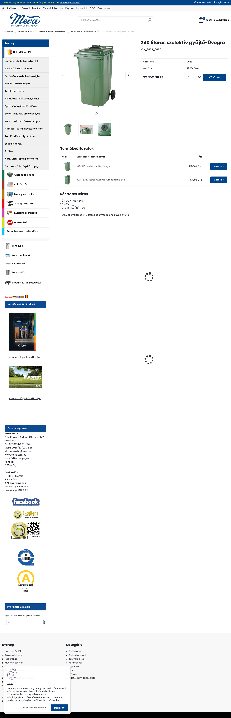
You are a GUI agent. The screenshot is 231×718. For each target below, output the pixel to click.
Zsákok (9, 151)
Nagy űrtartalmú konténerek (21, 158)
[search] (149, 21)
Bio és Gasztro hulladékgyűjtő (22, 76)
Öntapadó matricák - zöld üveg (205, 272)
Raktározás (17, 184)
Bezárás (59, 707)
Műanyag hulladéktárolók (83, 31)
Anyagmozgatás (20, 203)
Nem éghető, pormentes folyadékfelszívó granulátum (207, 364)
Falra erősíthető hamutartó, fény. (163, 363)
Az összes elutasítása (34, 707)
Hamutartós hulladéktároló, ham (24, 128)
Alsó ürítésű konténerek (18, 68)
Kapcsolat (81, 8)
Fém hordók (15, 272)
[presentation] (63, 75)
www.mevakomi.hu (15, 454)
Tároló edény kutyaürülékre (20, 136)
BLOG (92, 8)
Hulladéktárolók (26, 31)
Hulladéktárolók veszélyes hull (22, 98)
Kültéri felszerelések (22, 213)
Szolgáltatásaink (31, 8)
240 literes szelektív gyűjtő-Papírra (121, 280)
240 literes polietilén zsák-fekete (77, 363)
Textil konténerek (14, 91)
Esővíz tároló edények (17, 83)
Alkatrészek (15, 263)
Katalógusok (67, 8)
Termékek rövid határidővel (22, 231)
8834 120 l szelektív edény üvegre (93, 166)
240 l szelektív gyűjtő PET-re (78, 278)
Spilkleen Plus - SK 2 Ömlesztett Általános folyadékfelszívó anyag (123, 365)
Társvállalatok (50, 8)
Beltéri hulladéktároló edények (22, 113)
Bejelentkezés (204, 2)
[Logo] (22, 20)
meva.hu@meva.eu (70, 2)
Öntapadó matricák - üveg (163, 270)
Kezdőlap (8, 31)
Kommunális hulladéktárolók (52, 31)
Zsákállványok (13, 143)
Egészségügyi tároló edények (22, 106)
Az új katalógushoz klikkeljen (25, 357)
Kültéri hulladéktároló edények (22, 121)
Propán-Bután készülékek (23, 283)
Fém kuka (14, 246)
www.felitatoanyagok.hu (18, 458)
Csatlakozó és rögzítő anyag (22, 166)
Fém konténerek (17, 255)
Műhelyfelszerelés (20, 194)
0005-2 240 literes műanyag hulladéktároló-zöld (100, 179)
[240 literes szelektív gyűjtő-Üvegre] (95, 75)
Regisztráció (222, 2)
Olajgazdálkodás (20, 175)
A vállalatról (13, 8)
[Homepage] (3, 8)
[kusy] (188, 77)
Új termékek (17, 222)
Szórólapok (104, 8)
